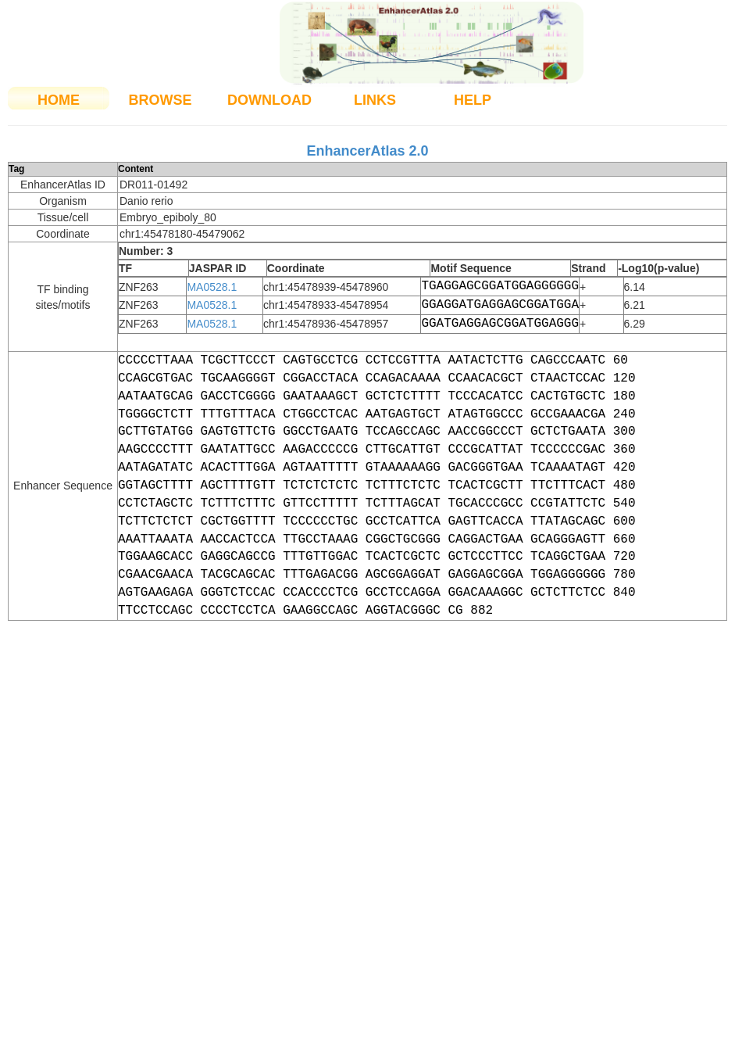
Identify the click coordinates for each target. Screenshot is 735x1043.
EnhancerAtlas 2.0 (367, 151)
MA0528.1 (212, 287)
